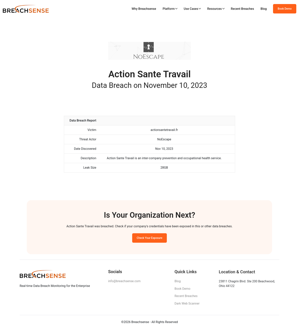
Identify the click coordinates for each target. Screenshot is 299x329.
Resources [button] (214, 9)
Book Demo (284, 8)
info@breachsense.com (124, 282)
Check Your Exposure (149, 238)
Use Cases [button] (191, 9)
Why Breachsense (144, 9)
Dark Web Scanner (187, 305)
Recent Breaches (242, 9)
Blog (264, 9)
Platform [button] (169, 9)
